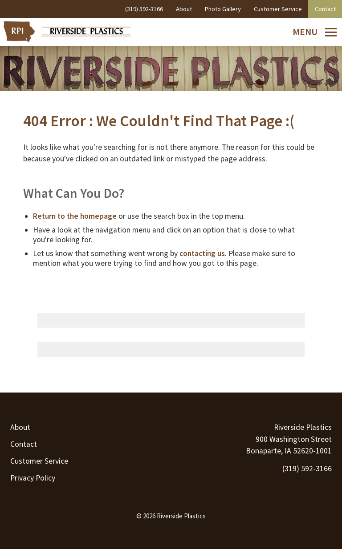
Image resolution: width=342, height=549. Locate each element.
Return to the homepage (75, 216)
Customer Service (39, 461)
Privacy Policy (32, 478)
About (20, 427)
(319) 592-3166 (307, 468)
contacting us (202, 253)
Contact (23, 444)
